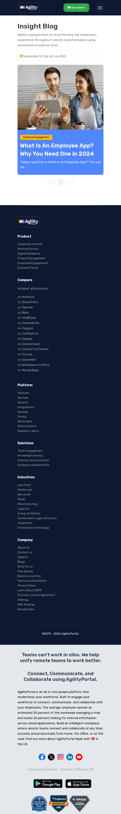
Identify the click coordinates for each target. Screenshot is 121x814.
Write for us (25, 566)
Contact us (25, 552)
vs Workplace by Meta (33, 365)
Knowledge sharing (30, 455)
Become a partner (29, 576)
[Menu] (99, 8)
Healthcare (25, 489)
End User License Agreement (36, 595)
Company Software (42, 769)
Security (23, 402)
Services (23, 397)
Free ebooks (25, 571)
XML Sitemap (26, 604)
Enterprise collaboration (34, 465)
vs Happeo (25, 328)
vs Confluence (28, 333)
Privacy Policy (27, 585)
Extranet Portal (28, 267)
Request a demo (28, 431)
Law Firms (24, 485)
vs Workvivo (26, 297)
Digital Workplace (29, 253)
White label (25, 421)
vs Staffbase (27, 318)
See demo (76, 7)
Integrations (26, 407)
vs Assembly (27, 359)
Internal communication (33, 460)
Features (23, 393)
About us (24, 547)
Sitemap (23, 599)
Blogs (21, 561)
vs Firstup (25, 354)
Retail (21, 499)
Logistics (24, 508)
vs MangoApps (28, 370)
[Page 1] (60, 182)
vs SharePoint (28, 302)
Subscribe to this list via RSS (44, 56)
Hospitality (25, 523)
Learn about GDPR (30, 590)
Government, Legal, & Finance (37, 518)
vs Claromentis (28, 323)
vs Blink (23, 313)
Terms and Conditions (32, 580)
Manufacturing (27, 504)
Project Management (31, 258)
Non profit (24, 494)
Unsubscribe (26, 609)
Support (23, 557)
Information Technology (33, 527)
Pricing (22, 416)
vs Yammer (25, 307)
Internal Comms (28, 248)
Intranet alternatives (33, 288)
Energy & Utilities (29, 513)
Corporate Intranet (30, 244)
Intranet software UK (76, 769)
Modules (23, 412)
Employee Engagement (36, 137)
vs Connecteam (29, 344)
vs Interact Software (33, 349)
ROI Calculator (27, 426)
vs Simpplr (25, 339)
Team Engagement (30, 450)
